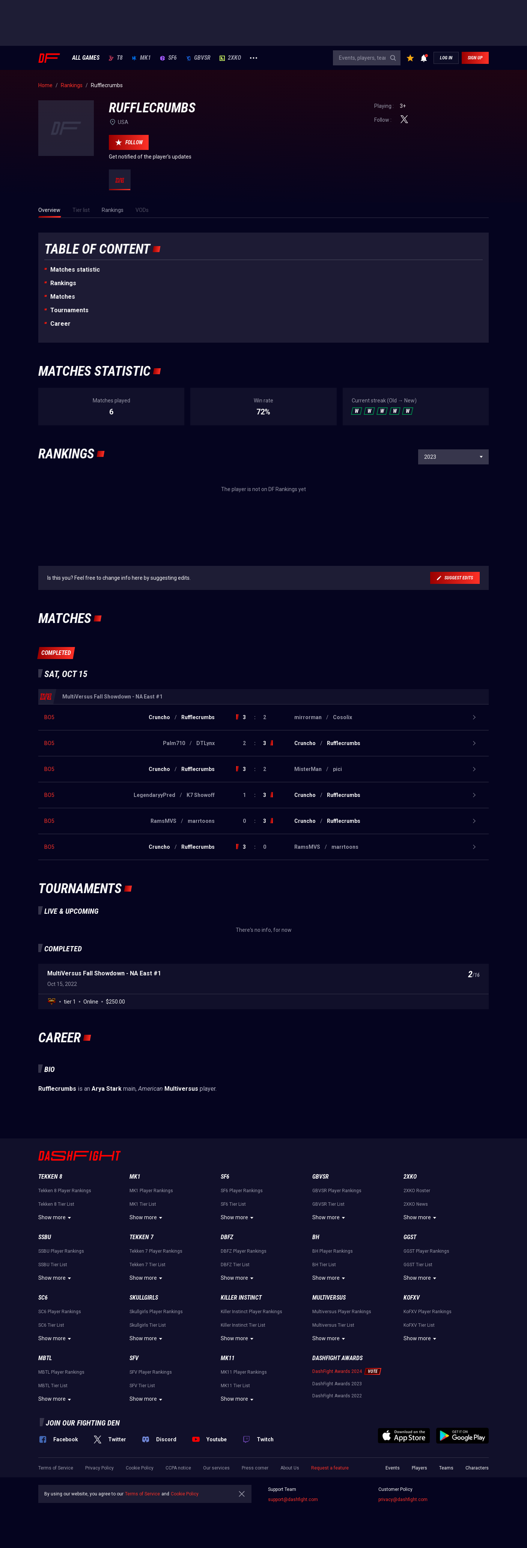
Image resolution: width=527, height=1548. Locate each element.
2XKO (230, 58)
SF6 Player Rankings (242, 1190)
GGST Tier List (418, 1264)
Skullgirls (143, 1297)
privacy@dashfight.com (403, 1499)
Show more (55, 1217)
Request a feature (330, 1468)
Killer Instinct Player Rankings (251, 1311)
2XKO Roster (417, 1190)
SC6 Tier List (51, 1325)
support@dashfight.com (293, 1499)
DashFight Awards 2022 (337, 1395)
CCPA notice (178, 1468)
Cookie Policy (140, 1468)
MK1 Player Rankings (151, 1190)
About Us (289, 1468)
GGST (410, 1237)
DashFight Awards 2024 (337, 1371)
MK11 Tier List (235, 1385)
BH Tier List (324, 1264)
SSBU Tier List (52, 1264)
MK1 (141, 58)
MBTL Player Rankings (61, 1372)
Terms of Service (55, 1468)
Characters (477, 1468)
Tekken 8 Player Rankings (64, 1190)
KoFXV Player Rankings (428, 1311)
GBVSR (198, 58)
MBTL (45, 1358)
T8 (115, 58)
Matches (62, 296)
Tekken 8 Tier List (56, 1204)
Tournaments (69, 310)
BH (315, 1237)
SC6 (43, 1297)
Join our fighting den (83, 1422)
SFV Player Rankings (150, 1372)
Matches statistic (75, 269)
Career (60, 323)
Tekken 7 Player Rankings (155, 1251)
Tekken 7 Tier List (147, 1264)
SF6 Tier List (233, 1204)
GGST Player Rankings (426, 1251)
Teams (446, 1468)
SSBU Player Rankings (61, 1251)
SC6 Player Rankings (59, 1311)
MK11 (228, 1358)
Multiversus (329, 1297)
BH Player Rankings (332, 1251)
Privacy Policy (99, 1468)
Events (392, 1468)
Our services (216, 1468)
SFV (134, 1358)
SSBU (44, 1237)
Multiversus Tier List (333, 1325)
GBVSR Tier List (328, 1204)
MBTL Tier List (53, 1385)
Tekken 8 (50, 1176)
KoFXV (412, 1297)
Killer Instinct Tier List (243, 1325)
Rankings (63, 283)
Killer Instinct (241, 1297)
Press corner (255, 1468)
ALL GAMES (85, 58)
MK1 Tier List (142, 1204)
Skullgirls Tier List (147, 1325)
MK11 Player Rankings (244, 1372)
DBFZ (227, 1237)
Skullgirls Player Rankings (156, 1311)
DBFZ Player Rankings (244, 1251)
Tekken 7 (141, 1237)
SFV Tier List (142, 1385)
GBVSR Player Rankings (336, 1190)
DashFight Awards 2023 (337, 1383)
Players (419, 1468)
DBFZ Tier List (235, 1264)
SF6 (168, 58)
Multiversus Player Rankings (341, 1311)
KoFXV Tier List (419, 1325)
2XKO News (416, 1204)
